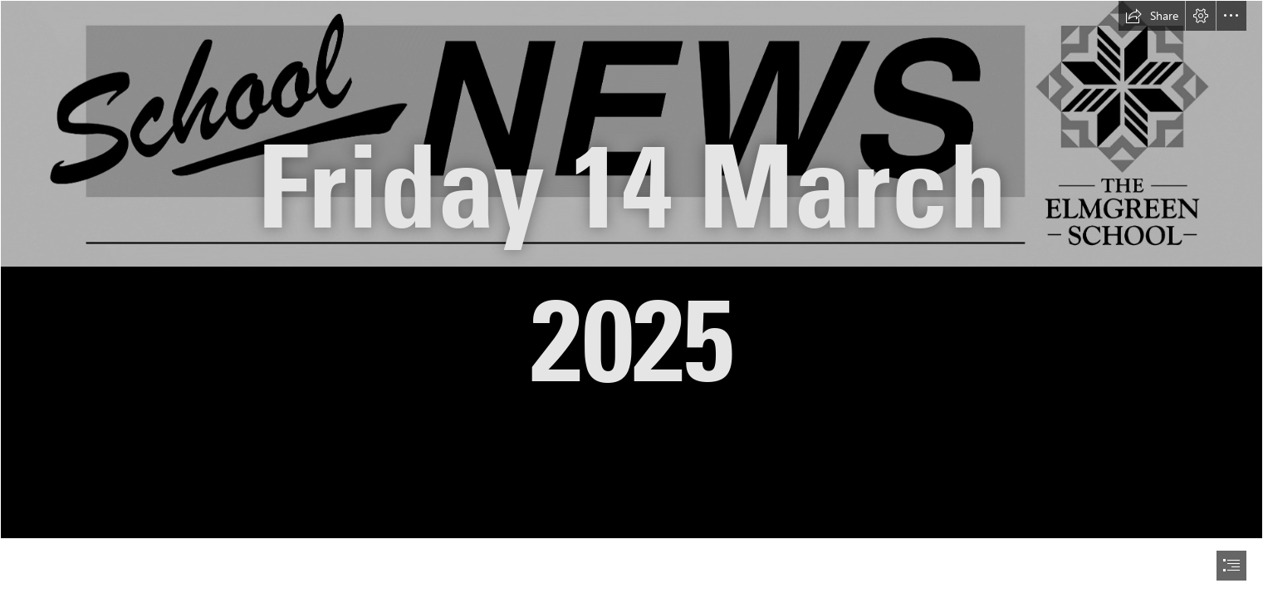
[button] (1152, 16)
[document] (631, 299)
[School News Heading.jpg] (631, 269)
